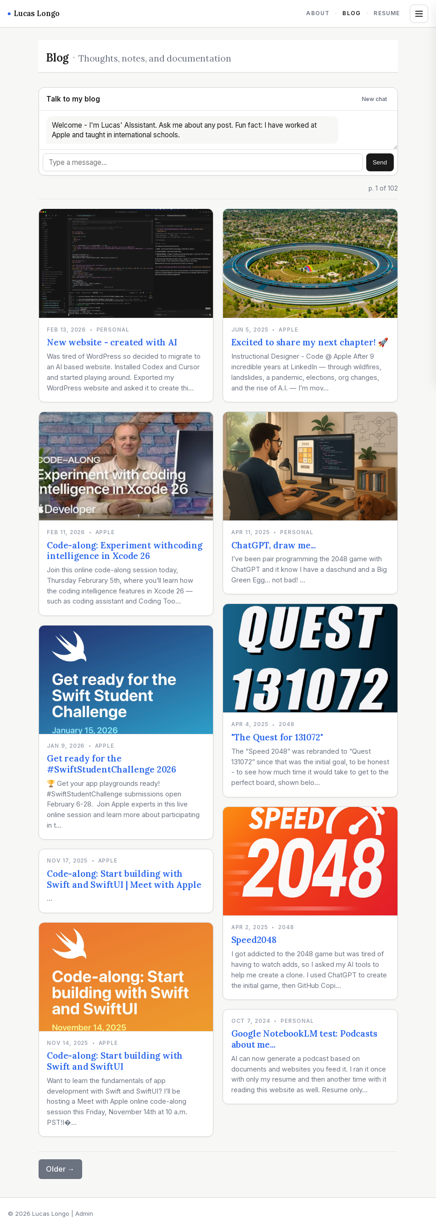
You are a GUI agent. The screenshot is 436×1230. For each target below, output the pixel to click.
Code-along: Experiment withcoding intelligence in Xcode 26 (124, 551)
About (318, 13)
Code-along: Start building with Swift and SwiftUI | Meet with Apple (124, 879)
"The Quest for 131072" (277, 737)
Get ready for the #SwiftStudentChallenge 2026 (111, 764)
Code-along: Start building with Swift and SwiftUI (115, 1061)
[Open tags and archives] (419, 14)
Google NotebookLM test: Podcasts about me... (304, 1039)
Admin (84, 1213)
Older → (60, 1169)
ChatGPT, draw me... (273, 545)
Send (380, 162)
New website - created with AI (112, 342)
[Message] (203, 162)
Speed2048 (254, 939)
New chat (374, 99)
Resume (387, 13)
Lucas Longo (34, 13)
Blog (351, 13)
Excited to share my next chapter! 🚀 (309, 342)
